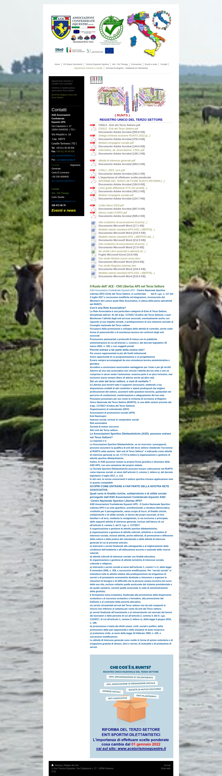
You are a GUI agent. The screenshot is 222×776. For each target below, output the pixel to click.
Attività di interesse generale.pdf (117, 160)
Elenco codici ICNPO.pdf (113, 212)
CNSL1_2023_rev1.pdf (112, 170)
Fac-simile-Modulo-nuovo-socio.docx (119, 258)
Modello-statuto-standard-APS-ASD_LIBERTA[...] (127, 229)
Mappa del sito (71, 765)
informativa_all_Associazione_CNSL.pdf (121, 150)
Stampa (57, 765)
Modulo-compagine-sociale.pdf (116, 142)
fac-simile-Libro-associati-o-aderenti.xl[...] (122, 251)
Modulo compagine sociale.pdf (116, 195)
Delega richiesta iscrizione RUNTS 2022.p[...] (124, 135)
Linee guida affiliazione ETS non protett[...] (123, 188)
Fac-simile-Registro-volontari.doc (117, 265)
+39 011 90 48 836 (65, 151)
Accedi (167, 765)
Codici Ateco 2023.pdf (111, 205)
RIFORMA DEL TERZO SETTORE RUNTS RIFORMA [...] (132, 181)
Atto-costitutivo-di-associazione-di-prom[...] (123, 222)
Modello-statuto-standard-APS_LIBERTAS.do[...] (126, 236)
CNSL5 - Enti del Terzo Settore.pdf (118, 128)
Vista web (165, 768)
